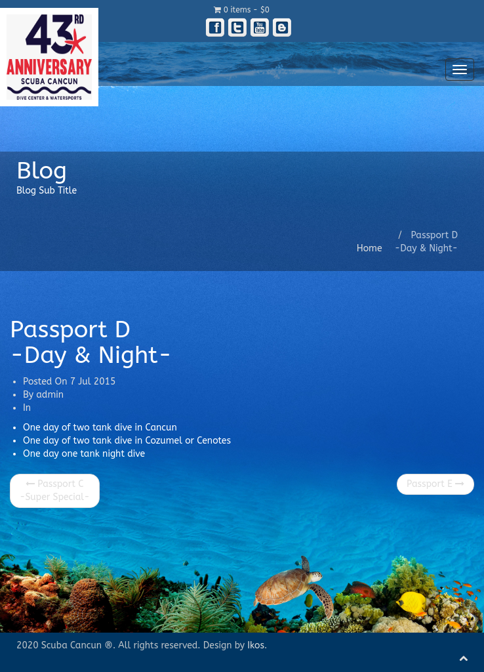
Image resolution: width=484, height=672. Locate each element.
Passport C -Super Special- (55, 490)
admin (50, 394)
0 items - (242, 9)
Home (369, 248)
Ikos (255, 645)
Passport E (435, 484)
